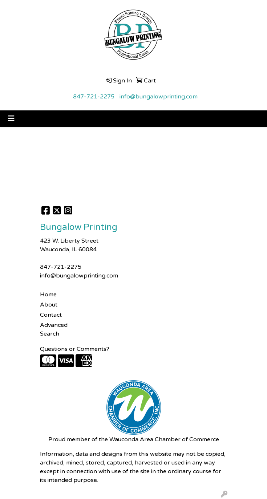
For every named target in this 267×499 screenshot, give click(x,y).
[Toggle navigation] (11, 118)
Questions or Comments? (74, 349)
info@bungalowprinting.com (159, 96)
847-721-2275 (93, 96)
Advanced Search (54, 329)
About (48, 304)
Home (48, 294)
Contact (51, 315)
